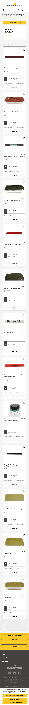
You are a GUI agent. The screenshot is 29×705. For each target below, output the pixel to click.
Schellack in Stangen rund (13, 68)
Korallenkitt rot (9, 376)
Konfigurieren (15, 699)
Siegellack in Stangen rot (12, 244)
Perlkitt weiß (8, 332)
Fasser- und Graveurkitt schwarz (12, 289)
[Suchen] (19, 10)
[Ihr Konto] (25, 10)
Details (14, 87)
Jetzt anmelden (12, 79)
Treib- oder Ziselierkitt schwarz (12, 201)
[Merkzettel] (22, 10)
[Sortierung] (14, 44)
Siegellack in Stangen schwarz (11, 465)
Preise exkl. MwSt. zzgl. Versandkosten (14, 83)
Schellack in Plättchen (11, 421)
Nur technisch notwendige (15, 696)
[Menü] (3, 10)
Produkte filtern (14, 22)
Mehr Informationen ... (14, 692)
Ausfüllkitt (7, 553)
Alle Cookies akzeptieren (15, 703)
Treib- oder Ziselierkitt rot (13, 112)
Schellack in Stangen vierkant (14, 156)
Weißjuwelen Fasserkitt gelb (14, 509)
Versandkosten (13, 679)
